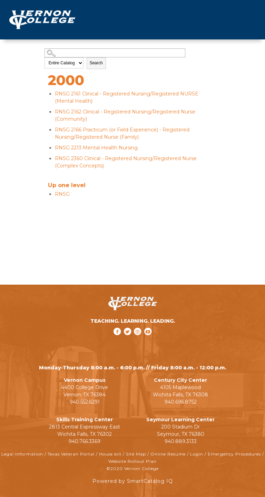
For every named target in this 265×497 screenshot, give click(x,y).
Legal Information (22, 454)
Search (96, 63)
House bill (110, 454)
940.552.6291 (85, 402)
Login (196, 454)
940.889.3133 (181, 441)
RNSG (62, 194)
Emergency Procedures (234, 454)
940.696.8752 (181, 402)
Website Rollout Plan (132, 461)
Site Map (136, 454)
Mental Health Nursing (96, 148)
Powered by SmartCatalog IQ (132, 481)
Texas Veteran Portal (71, 454)
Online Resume (168, 454)
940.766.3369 (84, 441)
